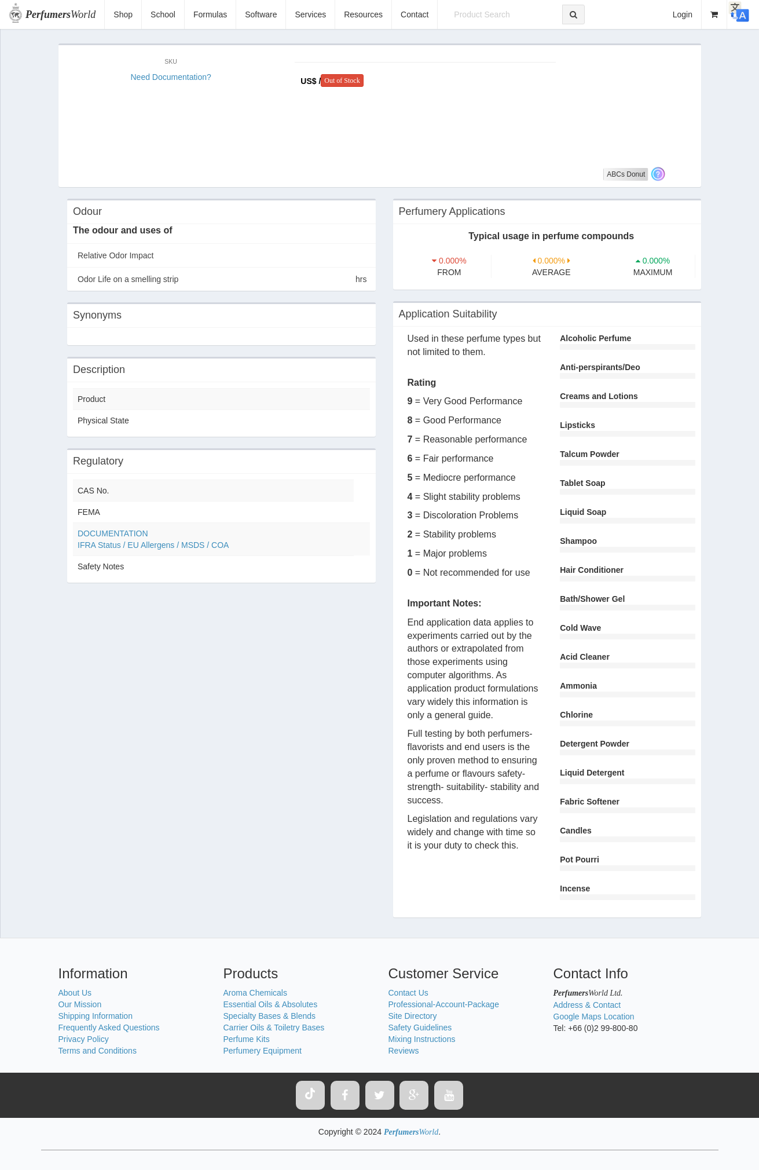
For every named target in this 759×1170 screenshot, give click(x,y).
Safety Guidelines (420, 1027)
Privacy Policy (83, 1039)
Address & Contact (587, 1005)
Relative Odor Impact (116, 255)
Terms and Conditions (97, 1050)
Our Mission (80, 1004)
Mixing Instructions (422, 1039)
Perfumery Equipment (262, 1050)
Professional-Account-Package (443, 1004)
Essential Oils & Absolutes (270, 1004)
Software (261, 14)
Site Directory (412, 1016)
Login (682, 14)
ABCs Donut (626, 174)
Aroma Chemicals (255, 992)
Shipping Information (95, 1016)
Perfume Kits (246, 1039)
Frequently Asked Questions (109, 1027)
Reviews (403, 1050)
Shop (123, 14)
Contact (414, 14)
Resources (363, 14)
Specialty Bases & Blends (269, 1016)
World (60, 14)
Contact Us (408, 992)
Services (310, 14)
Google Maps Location (594, 1016)
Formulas (210, 14)
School (163, 14)
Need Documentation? (171, 77)
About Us (75, 992)
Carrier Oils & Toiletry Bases (274, 1027)
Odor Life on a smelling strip (222, 279)
